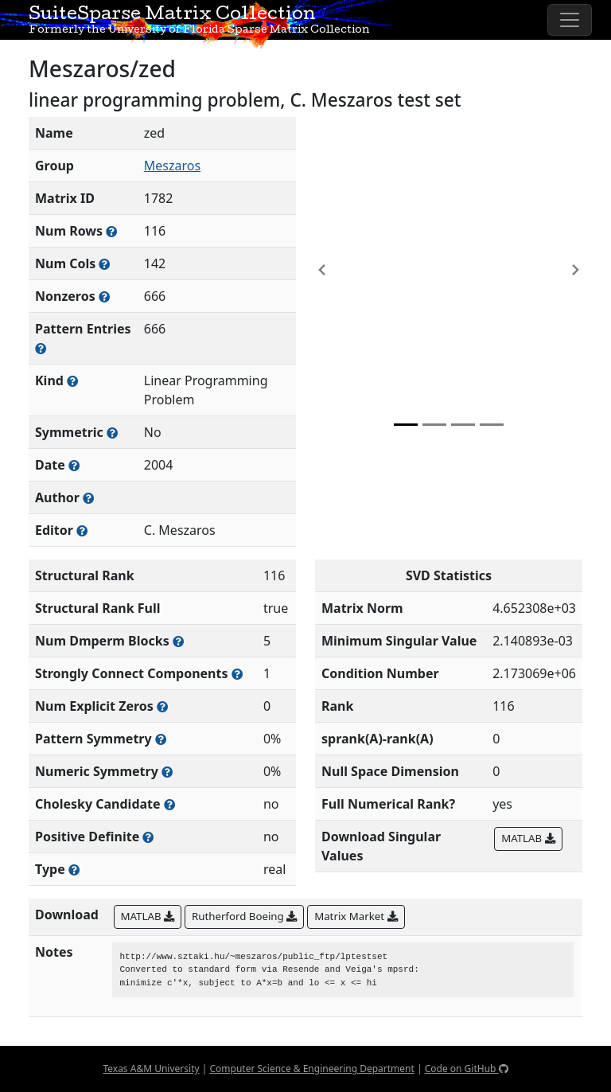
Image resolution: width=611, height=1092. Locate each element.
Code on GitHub (466, 1068)
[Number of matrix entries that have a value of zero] (162, 706)
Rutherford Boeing (244, 916)
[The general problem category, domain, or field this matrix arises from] (72, 380)
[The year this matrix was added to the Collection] (74, 465)
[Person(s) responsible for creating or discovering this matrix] (88, 497)
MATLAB (528, 838)
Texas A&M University (151, 1068)
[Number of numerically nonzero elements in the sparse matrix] (104, 296)
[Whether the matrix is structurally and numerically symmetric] (112, 432)
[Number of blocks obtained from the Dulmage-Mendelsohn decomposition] (178, 641)
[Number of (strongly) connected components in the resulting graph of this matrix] (237, 673)
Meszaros (172, 165)
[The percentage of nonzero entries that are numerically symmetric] (167, 771)
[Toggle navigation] (569, 20)
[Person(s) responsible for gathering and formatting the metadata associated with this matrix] (82, 530)
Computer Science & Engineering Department (311, 1068)
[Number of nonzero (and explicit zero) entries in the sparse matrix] (40, 348)
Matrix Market (355, 916)
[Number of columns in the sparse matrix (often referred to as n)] (104, 263)
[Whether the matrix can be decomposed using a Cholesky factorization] (169, 804)
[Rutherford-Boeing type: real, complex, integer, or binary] (74, 869)
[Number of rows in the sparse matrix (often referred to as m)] (111, 231)
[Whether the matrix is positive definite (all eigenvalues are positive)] (148, 836)
